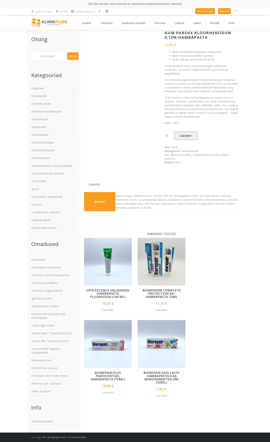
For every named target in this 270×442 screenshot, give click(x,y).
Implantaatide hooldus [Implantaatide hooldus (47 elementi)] (45, 306)
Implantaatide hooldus (206, 155)
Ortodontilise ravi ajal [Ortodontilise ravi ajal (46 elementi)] (44, 368)
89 (44, 437)
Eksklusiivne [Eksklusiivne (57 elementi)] (38, 259)
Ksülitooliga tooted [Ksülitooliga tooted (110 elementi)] (42, 325)
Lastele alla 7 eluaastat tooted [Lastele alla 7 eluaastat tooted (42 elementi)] (49, 341)
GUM (177, 162)
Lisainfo (94, 184)
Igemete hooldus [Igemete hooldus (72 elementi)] (41, 298)
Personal (160, 23)
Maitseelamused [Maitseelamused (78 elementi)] (41, 360)
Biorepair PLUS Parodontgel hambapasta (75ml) (108, 376)
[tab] (94, 184)
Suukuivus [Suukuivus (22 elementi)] (56, 383)
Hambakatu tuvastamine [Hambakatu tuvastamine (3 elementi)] (46, 267)
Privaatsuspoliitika (42, 421)
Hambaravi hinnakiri (133, 23)
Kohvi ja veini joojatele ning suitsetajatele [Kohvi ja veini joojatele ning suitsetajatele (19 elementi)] (48, 315)
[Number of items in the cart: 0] (236, 10)
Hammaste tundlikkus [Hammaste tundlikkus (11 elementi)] (44, 283)
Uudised (179, 23)
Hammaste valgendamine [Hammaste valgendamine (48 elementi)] (47, 290)
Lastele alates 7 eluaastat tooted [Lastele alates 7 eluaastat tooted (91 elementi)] (51, 333)
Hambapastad (189, 151)
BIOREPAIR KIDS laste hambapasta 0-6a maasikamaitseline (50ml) (161, 378)
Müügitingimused (56, 437)
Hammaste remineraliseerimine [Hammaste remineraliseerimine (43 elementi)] (50, 275)
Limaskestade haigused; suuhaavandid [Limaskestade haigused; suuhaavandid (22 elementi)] (45, 350)
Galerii (197, 23)
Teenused (106, 23)
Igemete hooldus (180, 155)
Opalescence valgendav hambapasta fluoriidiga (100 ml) (107, 293)
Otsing (73, 56)
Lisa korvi (185, 135)
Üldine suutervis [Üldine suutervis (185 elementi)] (40, 391)
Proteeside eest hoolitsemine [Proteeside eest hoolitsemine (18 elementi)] (49, 376)
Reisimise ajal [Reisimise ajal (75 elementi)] (39, 383)
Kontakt (215, 23)
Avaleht (86, 23)
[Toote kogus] (168, 135)
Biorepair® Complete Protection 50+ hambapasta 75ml (161, 293)
